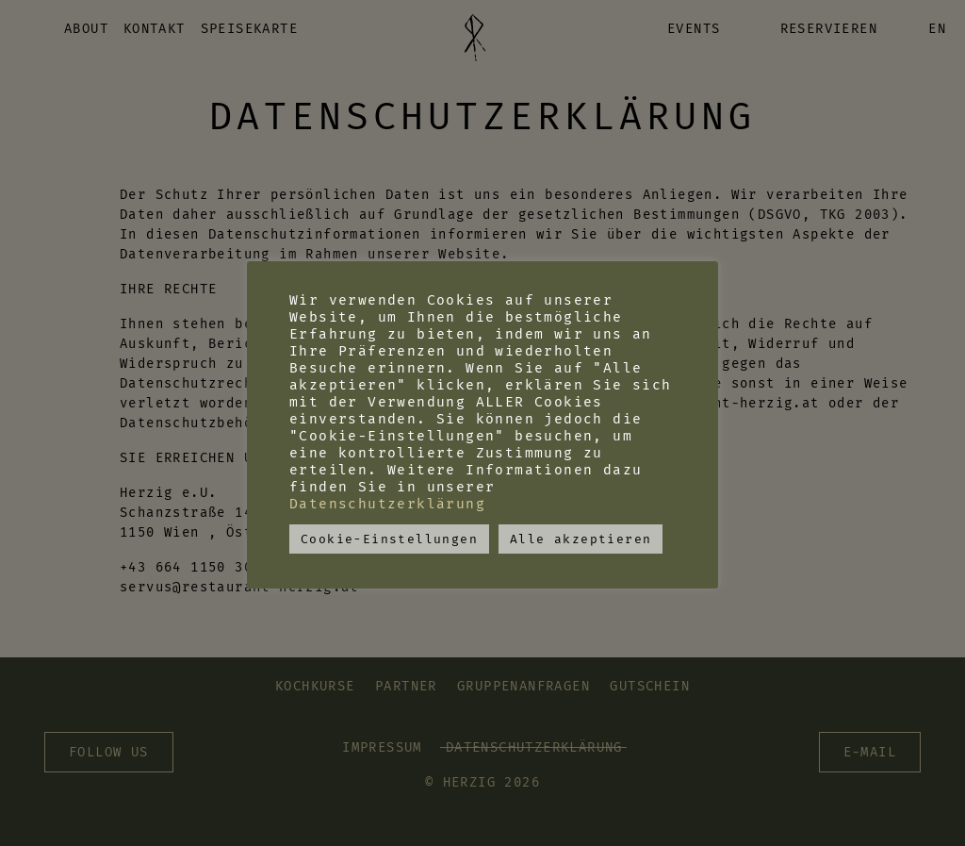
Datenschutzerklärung (387, 503)
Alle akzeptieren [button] (580, 539)
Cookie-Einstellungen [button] (389, 539)
